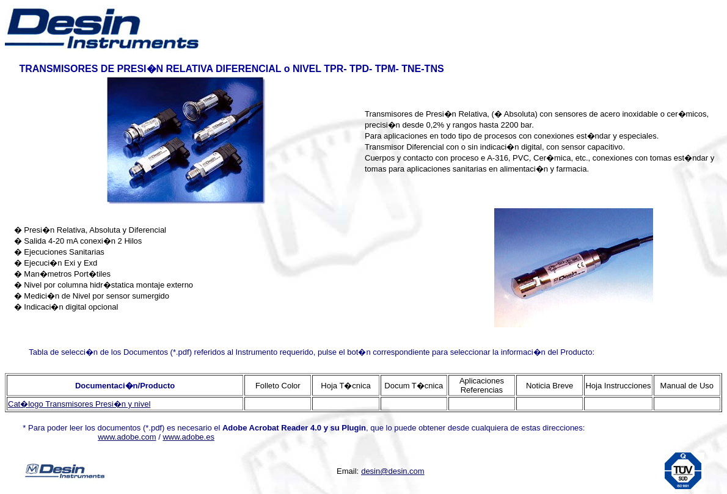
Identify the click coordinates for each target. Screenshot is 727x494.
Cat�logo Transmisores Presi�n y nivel (79, 404)
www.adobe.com (127, 436)
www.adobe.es (188, 436)
